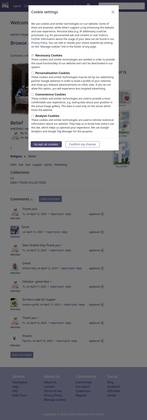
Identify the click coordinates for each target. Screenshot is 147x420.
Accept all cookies (46, 144)
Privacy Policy (39, 42)
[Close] (113, 12)
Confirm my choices (82, 144)
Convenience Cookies (50, 94)
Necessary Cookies (48, 55)
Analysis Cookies (47, 116)
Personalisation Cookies (52, 73)
